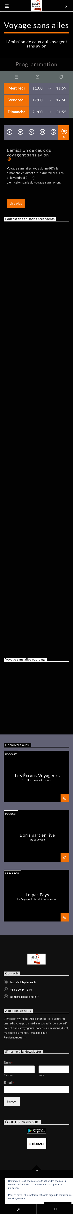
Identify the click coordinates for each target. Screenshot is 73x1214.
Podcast (11, 754)
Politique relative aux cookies (44, 1198)
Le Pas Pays (12, 873)
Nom (8, 1063)
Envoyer (12, 1101)
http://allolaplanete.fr (23, 982)
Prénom (8, 1075)
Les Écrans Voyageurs (37, 775)
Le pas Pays (37, 894)
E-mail (9, 1083)
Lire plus (16, 203)
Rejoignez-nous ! (15, 1038)
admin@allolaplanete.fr (24, 996)
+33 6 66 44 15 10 (21, 989)
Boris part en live (37, 835)
